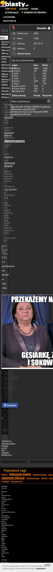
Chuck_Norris (19, 88)
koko (16, 73)
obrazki (8, 117)
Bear (16, 76)
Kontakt (4, 560)
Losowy (23, 9)
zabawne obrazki (40, 475)
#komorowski (10, 378)
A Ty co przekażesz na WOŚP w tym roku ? (8, 275)
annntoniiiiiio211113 (21, 111)
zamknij (47, 565)
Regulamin (5, 562)
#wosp (7, 383)
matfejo (28, 106)
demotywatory (14, 141)
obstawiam (16, 109)
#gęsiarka (8, 388)
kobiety (4, 475)
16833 (36, 33)
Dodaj (34, 9)
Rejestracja (9, 21)
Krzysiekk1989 (40, 111)
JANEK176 (37, 106)
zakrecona (19, 91)
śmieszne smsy (17, 481)
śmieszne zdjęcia (9, 133)
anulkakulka (17, 114)
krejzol (17, 71)
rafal (16, 78)
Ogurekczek (17, 106)
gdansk (46, 106)
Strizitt (27, 114)
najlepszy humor (33, 478)
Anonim (17, 68)
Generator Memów (33, 12)
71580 (36, 38)
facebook (5, 481)
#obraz (7, 393)
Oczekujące (12, 12)
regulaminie (41, 569)
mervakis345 (28, 109)
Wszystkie (47, 95)
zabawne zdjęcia (13, 478)
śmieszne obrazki (9, 164)
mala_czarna (19, 86)
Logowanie (9, 17)
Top (10, 9)
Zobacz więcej (23, 54)
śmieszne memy (20, 474)
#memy (8, 373)
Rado (16, 83)
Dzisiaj (37, 95)
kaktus (17, 81)
